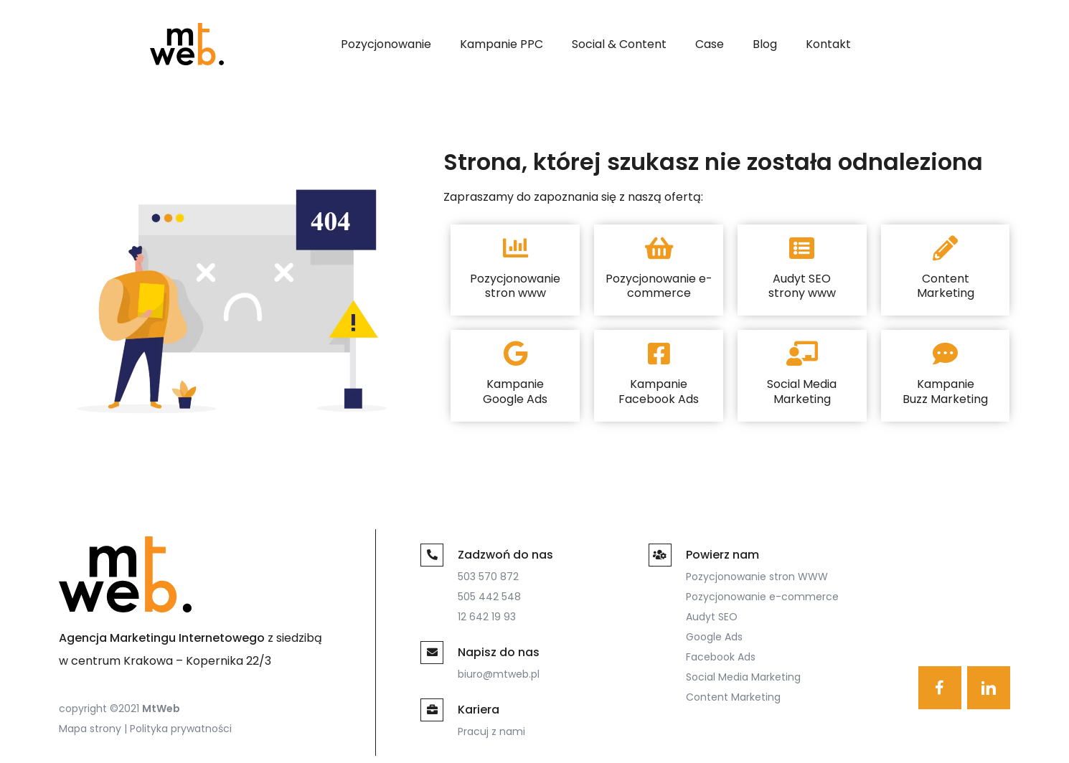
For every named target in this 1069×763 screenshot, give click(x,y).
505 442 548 (489, 596)
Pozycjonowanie (386, 44)
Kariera (478, 709)
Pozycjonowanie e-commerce (762, 596)
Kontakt (828, 44)
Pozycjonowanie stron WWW (757, 576)
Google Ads (714, 637)
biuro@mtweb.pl (499, 674)
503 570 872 (488, 576)
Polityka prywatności (181, 728)
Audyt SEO (712, 617)
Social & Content (619, 44)
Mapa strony (90, 728)
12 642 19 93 (487, 617)
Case (709, 44)
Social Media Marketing (743, 677)
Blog (765, 44)
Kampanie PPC (501, 44)
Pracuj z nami (491, 731)
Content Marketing (733, 697)
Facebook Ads (720, 657)
